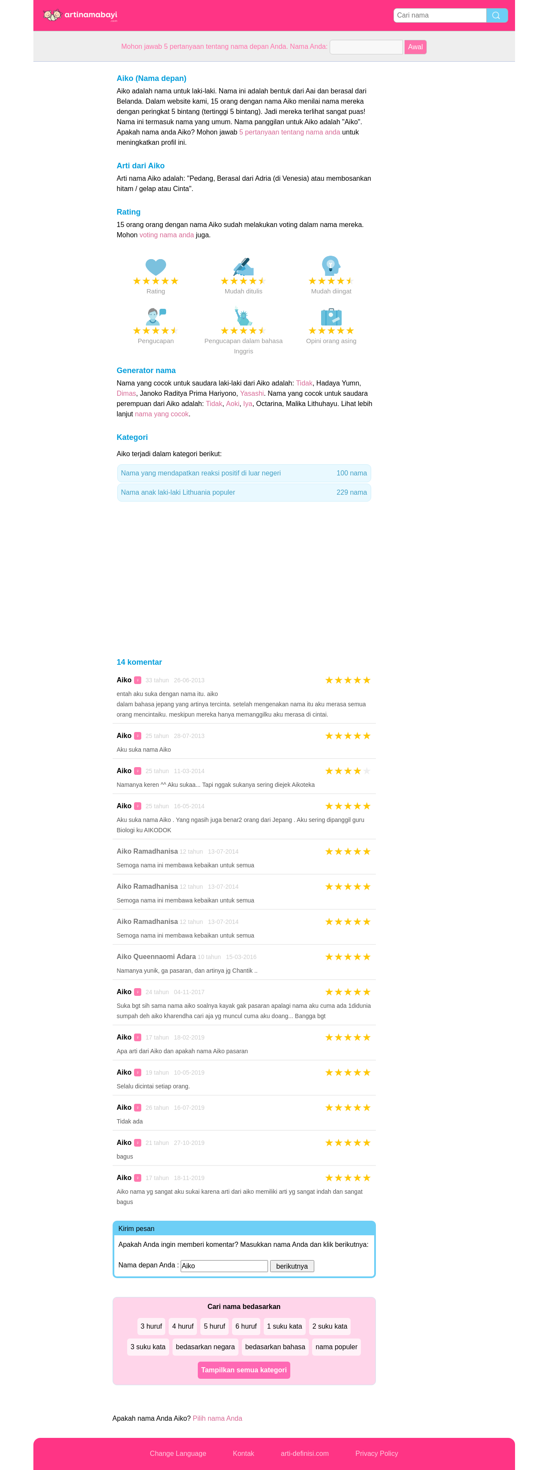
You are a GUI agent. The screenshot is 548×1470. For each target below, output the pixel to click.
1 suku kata (284, 1326)
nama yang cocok (161, 414)
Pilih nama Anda (217, 1418)
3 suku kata (148, 1346)
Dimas (126, 393)
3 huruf (151, 1326)
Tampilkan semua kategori (244, 1370)
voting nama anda (167, 235)
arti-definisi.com (305, 1453)
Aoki (232, 403)
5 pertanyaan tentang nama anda (289, 132)
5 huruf (214, 1326)
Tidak (304, 383)
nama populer (336, 1346)
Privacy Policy (376, 1453)
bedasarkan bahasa (275, 1346)
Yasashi (252, 393)
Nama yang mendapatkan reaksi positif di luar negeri (244, 473)
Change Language (178, 1453)
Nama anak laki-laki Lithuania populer (244, 492)
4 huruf (183, 1326)
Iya (247, 403)
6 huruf (246, 1326)
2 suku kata (330, 1326)
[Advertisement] (67, 190)
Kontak (243, 1453)
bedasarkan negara (205, 1346)
